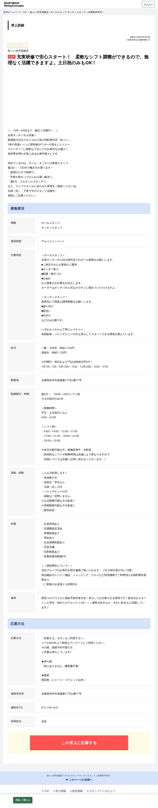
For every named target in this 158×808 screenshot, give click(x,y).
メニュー (148, 4)
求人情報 (60, 791)
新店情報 (77, 791)
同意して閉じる (23, 800)
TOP (46, 791)
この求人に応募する (79, 742)
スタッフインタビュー (102, 791)
